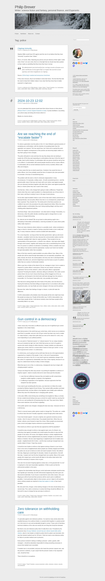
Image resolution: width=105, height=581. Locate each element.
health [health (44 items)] (78, 350)
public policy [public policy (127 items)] (80, 358)
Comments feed (76, 402)
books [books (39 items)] (77, 340)
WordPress (51, 577)
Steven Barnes (76, 165)
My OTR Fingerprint (77, 133)
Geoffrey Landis (76, 192)
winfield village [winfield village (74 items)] (84, 363)
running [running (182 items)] (76, 360)
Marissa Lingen (76, 157)
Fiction (17, 33)
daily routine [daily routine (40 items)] (81, 340)
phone (28, 122)
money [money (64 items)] (74, 353)
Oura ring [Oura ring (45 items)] (83, 353)
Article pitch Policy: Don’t (78, 123)
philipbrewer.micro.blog (78, 217)
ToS (73, 140)
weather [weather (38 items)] (74, 363)
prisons (56, 564)
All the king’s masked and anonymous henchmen (36, 75)
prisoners (51, 564)
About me (30, 33)
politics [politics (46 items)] (74, 358)
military (45, 305)
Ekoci (74, 180)
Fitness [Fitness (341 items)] (76, 348)
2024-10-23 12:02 (30, 100)
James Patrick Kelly (77, 194)
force (41, 305)
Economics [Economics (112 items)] (76, 344)
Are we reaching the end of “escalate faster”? (37, 135)
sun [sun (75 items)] (87, 360)
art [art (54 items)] (82, 338)
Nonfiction (23, 33)
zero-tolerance (21, 565)
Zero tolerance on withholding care (38, 510)
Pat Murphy (75, 202)
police (19, 88)
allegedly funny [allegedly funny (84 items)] (77, 338)
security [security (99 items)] (83, 360)
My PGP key (75, 135)
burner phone (54, 120)
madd (19, 496)
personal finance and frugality (81, 91)
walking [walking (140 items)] (84, 362)
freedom (53, 87)
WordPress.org (76, 404)
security (50, 88)
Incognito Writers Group (78, 131)
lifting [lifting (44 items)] (82, 351)
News (40, 87)
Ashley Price (75, 150)
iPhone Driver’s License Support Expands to (30, 110)
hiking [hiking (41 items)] (84, 350)
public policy (38, 88)
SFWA (74, 204)
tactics (27, 307)
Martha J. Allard (76, 158)
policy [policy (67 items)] (87, 356)
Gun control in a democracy (37, 319)
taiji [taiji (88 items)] (81, 362)
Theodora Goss (76, 168)
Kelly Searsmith (76, 155)
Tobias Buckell (76, 170)
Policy (44, 87)
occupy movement (40, 564)
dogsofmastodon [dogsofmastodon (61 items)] (82, 342)
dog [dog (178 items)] (85, 340)
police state (24, 88)
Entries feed (75, 401)
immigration (60, 87)
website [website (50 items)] (77, 363)
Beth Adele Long (76, 152)
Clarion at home (76, 125)
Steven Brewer (76, 167)
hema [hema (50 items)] (81, 350)
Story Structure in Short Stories (80, 138)
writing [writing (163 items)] (77, 365)
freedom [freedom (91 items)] (85, 348)
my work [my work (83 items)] (78, 353)
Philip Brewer (25, 7)
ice (56, 87)
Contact (37, 33)
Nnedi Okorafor (76, 162)
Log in (74, 399)
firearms (45, 495)
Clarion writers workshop (78, 126)
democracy (37, 305)
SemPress (63, 577)
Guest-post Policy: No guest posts (80, 130)
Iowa (44, 110)
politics (33, 88)
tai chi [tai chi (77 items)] (78, 361)
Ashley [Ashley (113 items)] (85, 338)
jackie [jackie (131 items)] (79, 352)
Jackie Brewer (76, 153)
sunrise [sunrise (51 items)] (74, 361)
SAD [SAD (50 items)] (80, 360)
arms (35, 495)
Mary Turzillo (76, 160)
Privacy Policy (76, 136)
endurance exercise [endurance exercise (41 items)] (84, 344)
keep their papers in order (46, 481)
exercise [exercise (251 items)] (81, 346)
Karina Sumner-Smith (77, 195)
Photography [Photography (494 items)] (79, 355)
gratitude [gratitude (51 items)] (75, 350)
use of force (32, 307)
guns (60, 495)
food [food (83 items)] (81, 348)
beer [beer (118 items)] (74, 340)
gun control (56, 495)
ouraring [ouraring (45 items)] (87, 353)
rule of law (44, 88)
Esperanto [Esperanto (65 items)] (75, 346)
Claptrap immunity (25, 48)
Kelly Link (75, 197)
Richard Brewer (76, 163)
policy (29, 88)
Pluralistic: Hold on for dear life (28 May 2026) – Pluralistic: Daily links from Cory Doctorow (81, 236)
